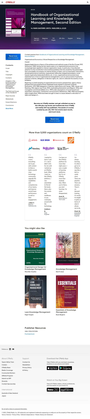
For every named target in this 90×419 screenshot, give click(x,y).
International (7, 390)
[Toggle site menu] (2, 2)
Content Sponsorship (8, 384)
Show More (9, 108)
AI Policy (25, 370)
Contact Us (26, 362)
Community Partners (8, 373)
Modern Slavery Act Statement (44, 414)
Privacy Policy (26, 367)
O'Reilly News (6, 367)
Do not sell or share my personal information (14, 409)
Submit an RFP (6, 378)
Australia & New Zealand (10, 393)
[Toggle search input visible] (88, 2)
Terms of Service (6, 414)
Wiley (79, 38)
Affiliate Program (7, 376)
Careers (4, 365)
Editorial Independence (27, 414)
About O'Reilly (7, 358)
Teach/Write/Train (8, 362)
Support (25, 358)
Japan (4, 396)
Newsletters (26, 365)
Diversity (4, 381)
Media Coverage (7, 370)
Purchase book (29, 334)
